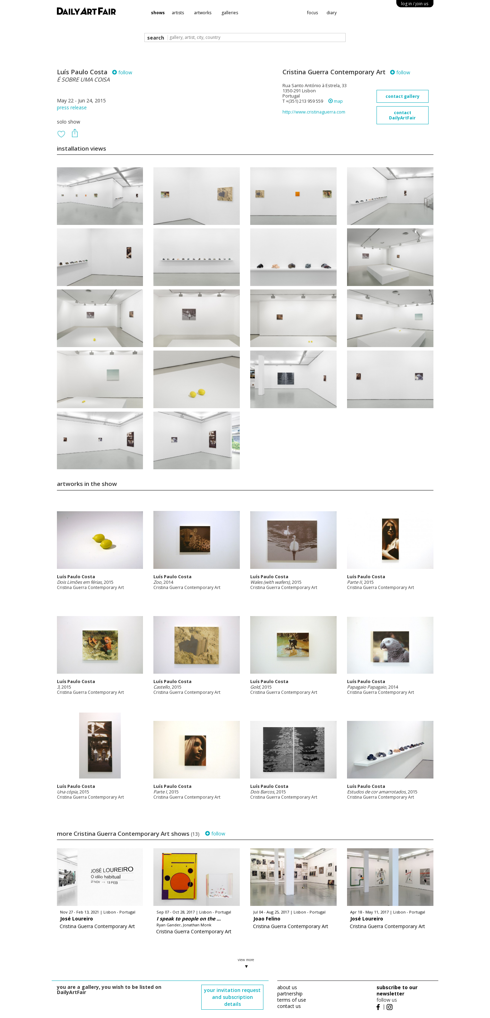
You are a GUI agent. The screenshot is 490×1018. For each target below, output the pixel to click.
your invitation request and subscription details (232, 997)
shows (158, 13)
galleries (229, 13)
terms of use (291, 999)
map (335, 101)
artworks (202, 13)
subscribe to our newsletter (397, 990)
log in (414, 4)
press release (72, 107)
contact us (289, 1006)
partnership (290, 993)
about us (287, 987)
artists (178, 13)
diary (332, 13)
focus (312, 13)
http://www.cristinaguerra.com (313, 112)
